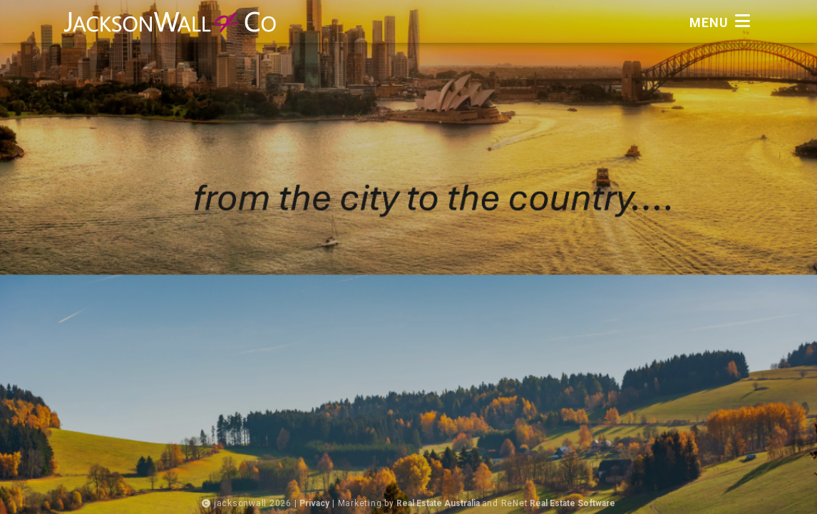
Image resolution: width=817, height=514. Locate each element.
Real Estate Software (579, 503)
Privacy (302, 503)
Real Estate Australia (434, 503)
